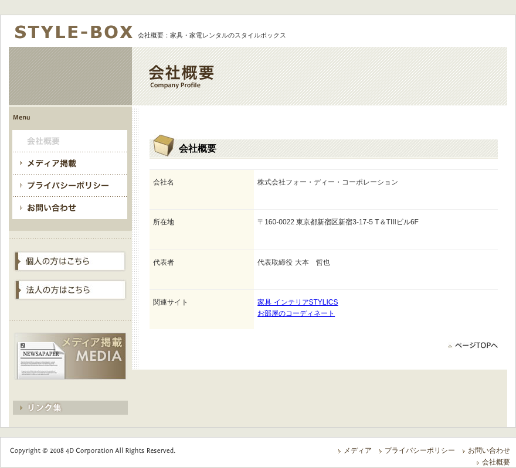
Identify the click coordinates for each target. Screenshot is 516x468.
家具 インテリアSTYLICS (297, 302)
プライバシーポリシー (420, 450)
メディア (358, 450)
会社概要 (496, 462)
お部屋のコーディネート (296, 313)
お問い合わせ (489, 450)
